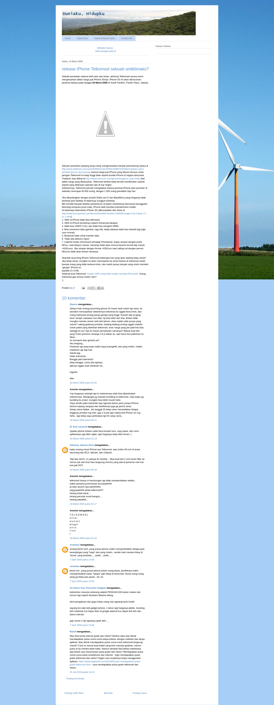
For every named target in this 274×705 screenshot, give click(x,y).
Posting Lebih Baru (74, 693)
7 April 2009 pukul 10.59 (82, 581)
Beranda (108, 693)
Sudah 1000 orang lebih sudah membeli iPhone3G (112, 273)
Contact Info (126, 38)
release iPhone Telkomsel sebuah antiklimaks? (105, 69)
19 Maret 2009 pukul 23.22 (83, 538)
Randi (73, 631)
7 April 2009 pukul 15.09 (82, 625)
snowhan (75, 544)
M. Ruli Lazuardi (78, 426)
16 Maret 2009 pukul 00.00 (83, 382)
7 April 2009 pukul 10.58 (82, 559)
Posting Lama (140, 693)
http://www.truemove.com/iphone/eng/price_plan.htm (112, 178)
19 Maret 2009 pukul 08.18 (83, 469)
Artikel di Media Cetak (104, 38)
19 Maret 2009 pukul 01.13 (83, 438)
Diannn (73, 304)
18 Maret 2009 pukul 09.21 (83, 420)
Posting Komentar (75, 678)
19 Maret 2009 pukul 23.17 (83, 504)
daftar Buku (82, 38)
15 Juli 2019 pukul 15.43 (82, 672)
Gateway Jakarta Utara (82, 445)
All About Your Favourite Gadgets (88, 588)
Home (68, 38)
